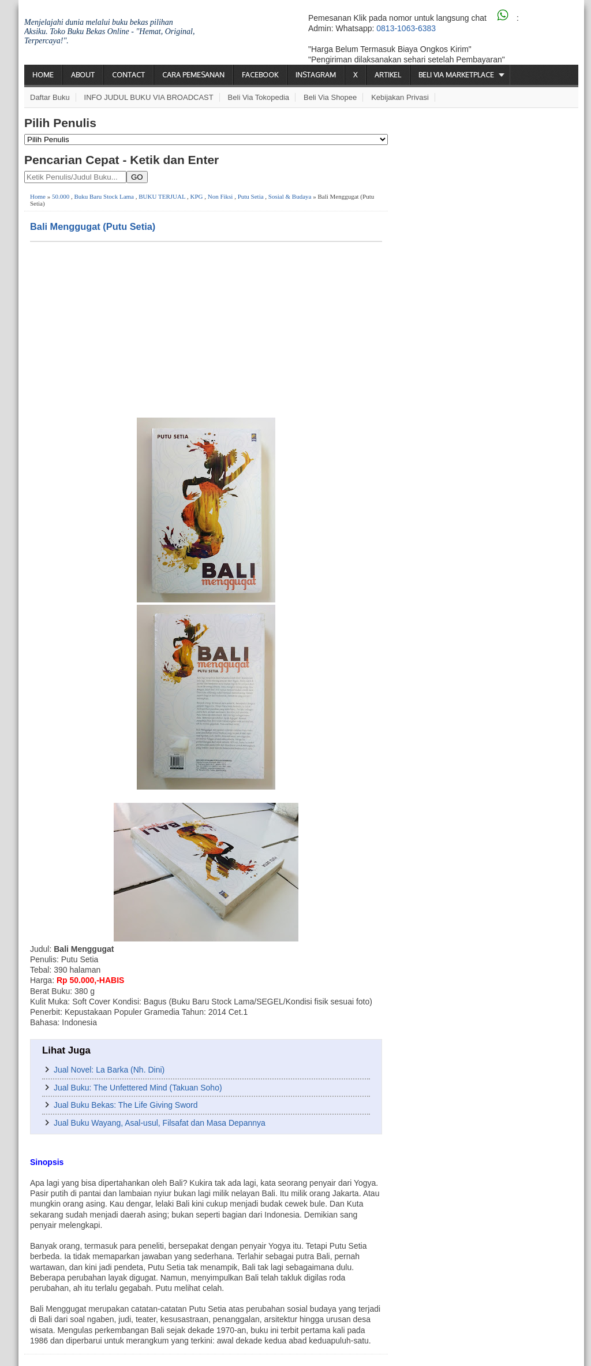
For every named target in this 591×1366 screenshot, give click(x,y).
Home (43, 74)
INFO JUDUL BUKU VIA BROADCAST (149, 97)
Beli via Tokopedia (259, 97)
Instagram (316, 74)
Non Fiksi (220, 196)
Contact (128, 74)
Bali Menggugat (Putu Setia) (92, 226)
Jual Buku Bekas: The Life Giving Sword (126, 1105)
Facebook (260, 74)
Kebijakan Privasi (400, 97)
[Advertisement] (206, 329)
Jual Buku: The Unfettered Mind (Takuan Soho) (138, 1087)
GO (137, 177)
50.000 (60, 196)
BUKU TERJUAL (162, 196)
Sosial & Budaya (290, 196)
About (83, 74)
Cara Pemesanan (193, 74)
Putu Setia (251, 196)
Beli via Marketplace (456, 74)
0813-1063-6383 (406, 28)
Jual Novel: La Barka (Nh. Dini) (109, 1069)
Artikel (388, 74)
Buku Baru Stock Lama (104, 196)
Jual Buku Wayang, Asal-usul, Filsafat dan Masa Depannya (159, 1122)
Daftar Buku (50, 97)
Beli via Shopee (330, 97)
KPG (196, 196)
